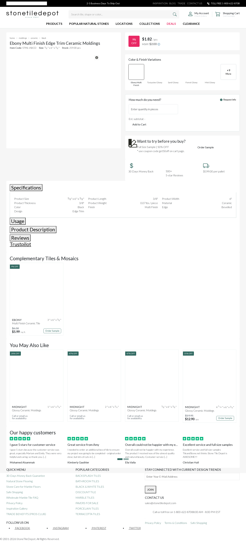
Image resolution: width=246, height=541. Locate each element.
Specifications (26, 188)
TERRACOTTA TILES (88, 514)
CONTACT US (194, 3)
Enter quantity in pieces (144, 109)
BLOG (172, 3)
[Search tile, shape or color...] (124, 14)
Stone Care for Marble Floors (23, 486)
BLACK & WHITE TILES (90, 486)
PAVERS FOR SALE (87, 503)
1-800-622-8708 (231, 3)
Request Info (228, 99)
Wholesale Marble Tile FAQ (22, 497)
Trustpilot (20, 244)
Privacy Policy (14, 503)
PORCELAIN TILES (87, 508)
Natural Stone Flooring (19, 481)
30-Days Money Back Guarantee (25, 475)
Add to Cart (139, 124)
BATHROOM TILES (87, 481)
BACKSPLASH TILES (88, 475)
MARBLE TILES (85, 497)
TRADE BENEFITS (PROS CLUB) (26, 514)
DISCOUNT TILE (86, 492)
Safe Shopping (14, 492)
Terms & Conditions (176, 522)
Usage (17, 221)
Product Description (33, 229)
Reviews (20, 238)
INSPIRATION (160, 3)
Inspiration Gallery (17, 508)
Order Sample (205, 147)
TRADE (181, 3)
